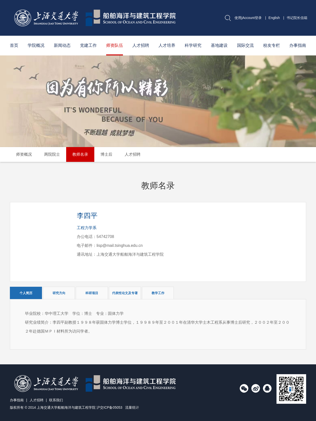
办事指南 (297, 45)
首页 (14, 45)
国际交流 (245, 45)
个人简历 (26, 293)
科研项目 (91, 293)
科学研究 (193, 45)
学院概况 (36, 45)
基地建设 (219, 45)
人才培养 (166, 45)
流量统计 (132, 407)
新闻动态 (62, 45)
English (274, 18)
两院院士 (52, 154)
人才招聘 (140, 45)
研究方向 (59, 293)
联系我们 (56, 400)
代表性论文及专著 (125, 293)
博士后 (106, 154)
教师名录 (80, 154)
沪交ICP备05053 (109, 407)
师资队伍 (114, 45)
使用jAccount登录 (248, 18)
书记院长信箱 (297, 18)
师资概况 (24, 154)
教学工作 (158, 293)
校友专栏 (271, 45)
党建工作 (88, 45)
